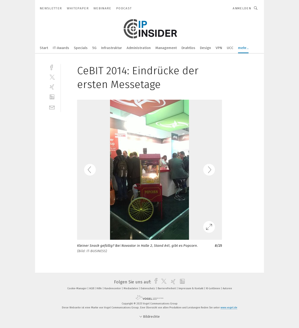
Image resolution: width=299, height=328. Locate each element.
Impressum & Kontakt (191, 288)
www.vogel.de (229, 307)
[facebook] (52, 67)
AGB (92, 288)
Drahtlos (188, 48)
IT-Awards (61, 48)
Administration (139, 48)
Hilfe (99, 288)
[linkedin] (52, 97)
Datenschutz (148, 288)
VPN (219, 48)
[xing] (52, 87)
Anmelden (242, 8)
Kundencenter (113, 288)
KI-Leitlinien (213, 288)
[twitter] (52, 77)
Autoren (227, 288)
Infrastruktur (111, 48)
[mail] (52, 107)
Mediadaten (131, 288)
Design (205, 48)
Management (166, 48)
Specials (81, 48)
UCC (230, 48)
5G (94, 48)
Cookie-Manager (77, 288)
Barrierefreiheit (167, 288)
